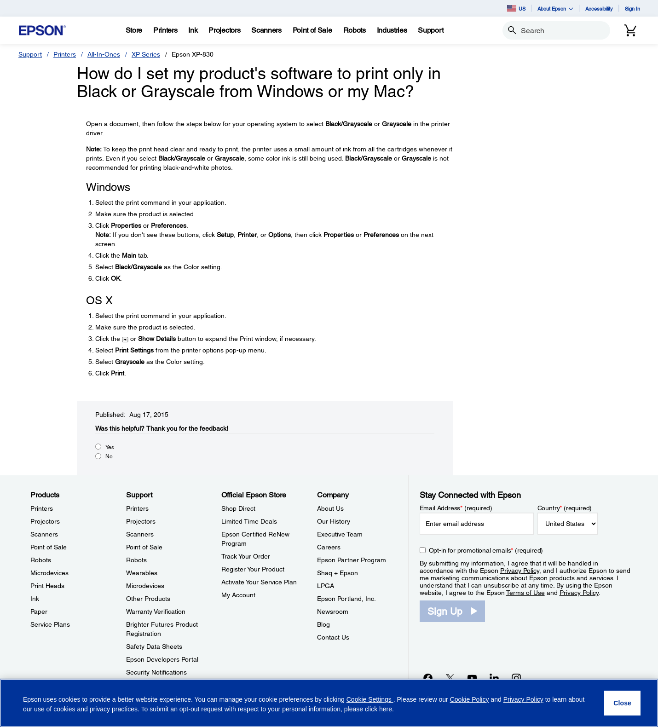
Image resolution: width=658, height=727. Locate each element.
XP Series (146, 54)
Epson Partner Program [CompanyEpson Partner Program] (351, 560)
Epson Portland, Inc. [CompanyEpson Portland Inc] (346, 598)
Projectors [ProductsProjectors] (45, 521)
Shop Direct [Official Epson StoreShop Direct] (238, 508)
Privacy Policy (519, 570)
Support (30, 54)
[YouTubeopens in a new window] (472, 677)
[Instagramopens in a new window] (516, 677)
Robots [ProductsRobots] (40, 560)
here (385, 709)
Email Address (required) (456, 508)
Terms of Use (525, 592)
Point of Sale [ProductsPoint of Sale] (48, 547)
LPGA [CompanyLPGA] (325, 585)
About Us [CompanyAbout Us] (330, 508)
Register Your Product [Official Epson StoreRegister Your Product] (252, 569)
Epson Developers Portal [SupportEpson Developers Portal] (162, 659)
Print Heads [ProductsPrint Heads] (47, 585)
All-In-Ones (103, 54)
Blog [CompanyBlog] (323, 624)
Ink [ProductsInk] (34, 598)
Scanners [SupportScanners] (140, 534)
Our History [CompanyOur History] (333, 521)
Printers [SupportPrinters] (137, 508)
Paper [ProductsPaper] (38, 611)
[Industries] (392, 30)
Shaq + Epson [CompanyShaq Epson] (337, 573)
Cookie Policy (469, 699)
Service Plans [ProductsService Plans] (50, 624)
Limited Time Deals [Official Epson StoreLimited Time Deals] (249, 521)
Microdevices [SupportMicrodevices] (145, 585)
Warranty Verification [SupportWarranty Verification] (155, 611)
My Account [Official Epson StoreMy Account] (238, 595)
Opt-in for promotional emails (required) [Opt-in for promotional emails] (486, 550)
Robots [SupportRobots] (136, 560)
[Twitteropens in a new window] (450, 677)
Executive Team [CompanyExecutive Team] (340, 534)
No (109, 456)
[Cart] (630, 30)
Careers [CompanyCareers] (329, 547)
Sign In (632, 9)
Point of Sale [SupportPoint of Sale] (144, 547)
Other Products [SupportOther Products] (148, 598)
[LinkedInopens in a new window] (494, 677)
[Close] (622, 703)
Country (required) (564, 508)
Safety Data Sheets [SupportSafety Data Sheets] (154, 646)
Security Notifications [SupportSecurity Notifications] (156, 672)
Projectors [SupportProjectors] (141, 521)
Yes (109, 447)
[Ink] (193, 30)
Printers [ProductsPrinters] (41, 508)
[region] (329, 703)
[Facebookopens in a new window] (428, 677)
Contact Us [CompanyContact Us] (333, 637)
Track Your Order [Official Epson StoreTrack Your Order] (245, 556)
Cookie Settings (369, 699)
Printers (64, 54)
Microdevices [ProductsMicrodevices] (49, 573)
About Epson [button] (555, 9)
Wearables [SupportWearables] (141, 573)
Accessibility (599, 9)
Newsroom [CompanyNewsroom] (332, 611)
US (516, 8)
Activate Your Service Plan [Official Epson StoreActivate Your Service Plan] (259, 582)
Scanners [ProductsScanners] (44, 534)
